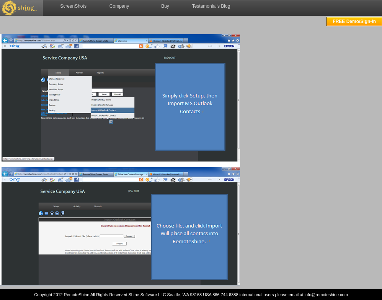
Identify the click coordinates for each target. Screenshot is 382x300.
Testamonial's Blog (211, 6)
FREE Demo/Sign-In (354, 21)
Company (119, 6)
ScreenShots (73, 6)
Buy (165, 6)
